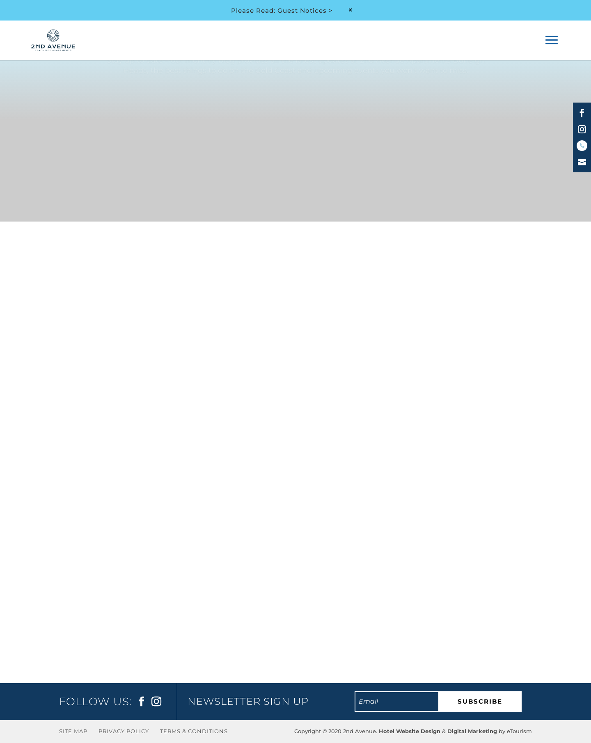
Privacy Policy (123, 731)
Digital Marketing (472, 731)
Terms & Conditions (194, 731)
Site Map (73, 731)
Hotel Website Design (409, 731)
